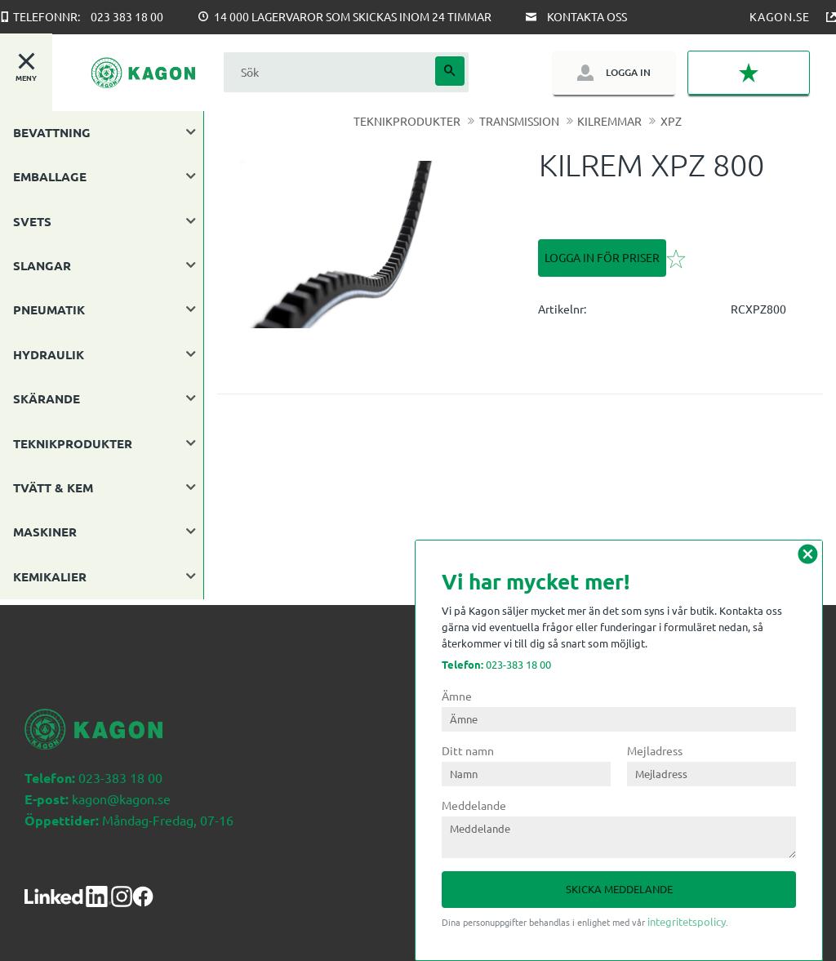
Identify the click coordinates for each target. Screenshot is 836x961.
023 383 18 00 (127, 16)
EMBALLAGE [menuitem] (50, 176)
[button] (748, 72)
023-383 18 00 (496, 664)
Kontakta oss (587, 16)
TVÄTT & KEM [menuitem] (53, 487)
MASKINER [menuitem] (45, 531)
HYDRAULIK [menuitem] (48, 354)
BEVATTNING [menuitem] (52, 132)
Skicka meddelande (619, 889)
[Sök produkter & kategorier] (327, 72)
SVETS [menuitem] (32, 221)
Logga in (628, 72)
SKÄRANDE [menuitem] (46, 398)
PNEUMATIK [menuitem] (49, 309)
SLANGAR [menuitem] (42, 265)
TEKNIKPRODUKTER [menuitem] (72, 443)
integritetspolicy (686, 921)
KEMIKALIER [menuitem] (50, 576)
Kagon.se (779, 16)
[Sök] (450, 71)
